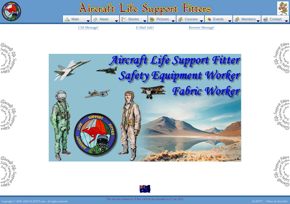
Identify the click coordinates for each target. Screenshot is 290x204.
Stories (133, 19)
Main (75, 19)
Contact (276, 19)
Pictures (163, 19)
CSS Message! (88, 27)
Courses (191, 19)
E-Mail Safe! (145, 27)
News (104, 19)
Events (218, 19)
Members (249, 19)
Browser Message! (202, 27)
